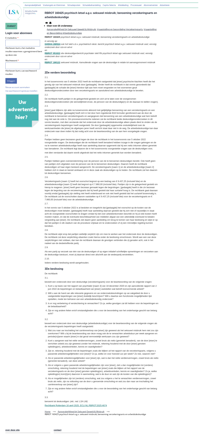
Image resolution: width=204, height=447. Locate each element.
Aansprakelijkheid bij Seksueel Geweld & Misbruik (71, 29)
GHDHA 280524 (52, 44)
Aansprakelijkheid (33, 5)
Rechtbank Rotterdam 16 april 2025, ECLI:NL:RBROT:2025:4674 (76, 405)
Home (47, 411)
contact (57, 430)
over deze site (12, 430)
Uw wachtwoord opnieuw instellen (21, 90)
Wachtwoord (11, 60)
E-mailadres (11, 37)
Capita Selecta (109, 5)
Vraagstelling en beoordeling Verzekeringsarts (120, 29)
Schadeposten (73, 5)
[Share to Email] (46, 23)
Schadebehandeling (92, 5)
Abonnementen (151, 5)
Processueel (136, 5)
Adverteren (165, 5)
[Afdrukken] (50, 23)
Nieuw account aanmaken (17, 87)
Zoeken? (11, 25)
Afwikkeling (123, 5)
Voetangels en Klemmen (54, 5)
